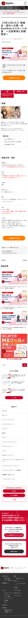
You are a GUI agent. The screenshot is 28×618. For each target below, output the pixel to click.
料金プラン (16, 581)
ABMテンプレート (19, 578)
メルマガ (4, 428)
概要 (7, 91)
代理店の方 (4, 607)
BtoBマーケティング (7, 455)
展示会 (4, 433)
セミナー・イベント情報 (10, 18)
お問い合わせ (14, 551)
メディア (4, 590)
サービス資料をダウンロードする (14, 535)
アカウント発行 (17, 590)
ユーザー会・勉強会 (13, 38)
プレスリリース (7, 594)
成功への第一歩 (20, 38)
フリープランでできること (20, 584)
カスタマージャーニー (8, 446)
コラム (5, 602)
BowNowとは (5, 576)
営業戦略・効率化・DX (8, 474)
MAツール (4, 415)
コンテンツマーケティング (9, 442)
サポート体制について (8, 580)
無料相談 (14, 491)
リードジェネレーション (8, 479)
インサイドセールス (7, 424)
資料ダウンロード (17, 593)
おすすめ (4, 411)
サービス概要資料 (14, 495)
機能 (15, 576)
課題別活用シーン (5, 583)
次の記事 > (25, 260)
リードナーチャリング (8, 420)
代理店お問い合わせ (8, 610)
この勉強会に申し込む (14, 78)
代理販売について (8, 612)
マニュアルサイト (17, 595)
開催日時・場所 (20, 91)
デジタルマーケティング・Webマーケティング (13, 460)
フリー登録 (14, 499)
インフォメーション (8, 592)
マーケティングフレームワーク (10, 466)
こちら (17, 247)
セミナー (4, 437)
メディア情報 (7, 596)
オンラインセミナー (5, 38)
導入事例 (16, 587)
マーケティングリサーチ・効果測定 (11, 470)
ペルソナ (4, 451)
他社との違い (7, 578)
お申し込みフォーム (7, 95)
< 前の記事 (3, 260)
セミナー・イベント (8, 598)
